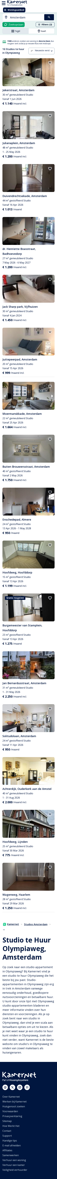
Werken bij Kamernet (14, 1101)
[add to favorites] (50, 63)
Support (7, 1135)
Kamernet (11, 924)
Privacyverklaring (12, 1116)
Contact (6, 1130)
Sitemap (7, 1121)
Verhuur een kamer (13, 1165)
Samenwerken (10, 1155)
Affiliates (7, 1150)
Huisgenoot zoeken (13, 1106)
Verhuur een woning (14, 1160)
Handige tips (9, 1140)
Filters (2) (45, 24)
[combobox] (21, 17)
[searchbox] (26, 17)
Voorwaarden (10, 1111)
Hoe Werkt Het (10, 1126)
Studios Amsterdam (35, 924)
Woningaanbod (14, 9)
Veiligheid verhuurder (14, 1170)
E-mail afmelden (11, 1145)
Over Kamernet (11, 1096)
